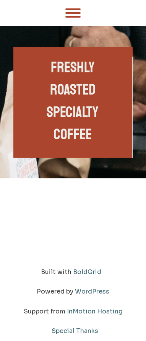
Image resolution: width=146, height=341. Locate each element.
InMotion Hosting (95, 311)
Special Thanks (75, 331)
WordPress (92, 291)
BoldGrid (87, 272)
